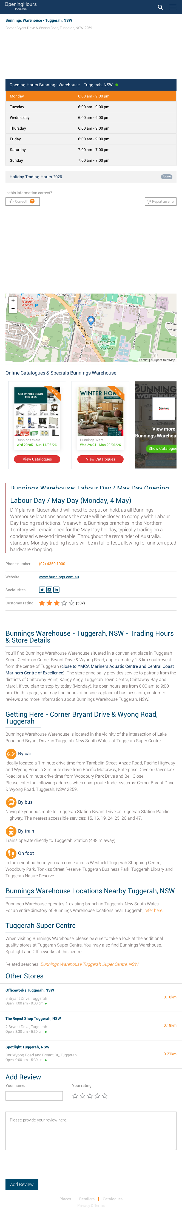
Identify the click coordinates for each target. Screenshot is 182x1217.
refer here (153, 910)
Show (167, 177)
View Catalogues (37, 459)
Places (65, 1199)
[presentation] (47, 1168)
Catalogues (113, 1199)
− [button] (13, 309)
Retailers (87, 1199)
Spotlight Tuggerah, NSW (27, 1047)
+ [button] (13, 301)
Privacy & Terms (91, 1205)
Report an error (161, 201)
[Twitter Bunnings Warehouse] (42, 590)
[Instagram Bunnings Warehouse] (49, 590)
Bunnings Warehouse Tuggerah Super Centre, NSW (89, 964)
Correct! (22, 201)
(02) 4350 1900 (52, 564)
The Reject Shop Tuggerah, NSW (33, 1018)
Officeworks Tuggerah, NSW (29, 990)
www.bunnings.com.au (59, 577)
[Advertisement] (91, 60)
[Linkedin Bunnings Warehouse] (56, 590)
